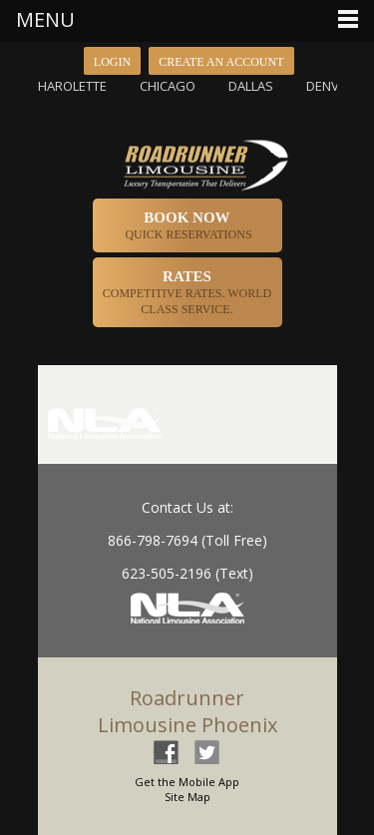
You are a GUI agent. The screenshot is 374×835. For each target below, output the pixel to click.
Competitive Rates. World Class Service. (187, 291)
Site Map (187, 796)
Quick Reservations (187, 225)
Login (112, 62)
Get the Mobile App (187, 781)
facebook (166, 751)
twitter (206, 751)
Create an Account (221, 62)
